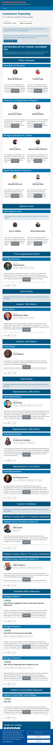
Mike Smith (17, 528)
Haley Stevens (18, 265)
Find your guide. (27, 17)
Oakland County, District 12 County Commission (26, 516)
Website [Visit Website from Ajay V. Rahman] (16, 568)
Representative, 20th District (26, 391)
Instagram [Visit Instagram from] (22, 636)
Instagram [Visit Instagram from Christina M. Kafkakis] (31, 443)
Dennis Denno (15, 149)
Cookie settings (38, 732)
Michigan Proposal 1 (12, 596)
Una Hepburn (18, 354)
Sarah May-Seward (20, 477)
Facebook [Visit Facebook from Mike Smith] (16, 530)
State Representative (12, 396)
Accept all (38, 741)
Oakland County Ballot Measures (26, 690)
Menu (5, 8)
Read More (15, 91)
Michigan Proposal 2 (12, 626)
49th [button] (10, 41)
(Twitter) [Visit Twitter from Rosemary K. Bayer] (31, 318)
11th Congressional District (26, 254)
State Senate (26, 291)
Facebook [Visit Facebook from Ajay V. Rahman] (24, 568)
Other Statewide (26, 60)
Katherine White (15, 114)
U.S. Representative (12, 259)
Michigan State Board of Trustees (18, 135)
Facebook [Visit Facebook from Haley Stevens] (24, 268)
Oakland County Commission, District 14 (21, 559)
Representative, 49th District (26, 429)
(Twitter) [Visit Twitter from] (30, 636)
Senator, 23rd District (26, 341)
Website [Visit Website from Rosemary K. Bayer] (16, 318)
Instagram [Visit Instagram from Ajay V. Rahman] (31, 568)
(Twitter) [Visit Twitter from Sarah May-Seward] (39, 480)
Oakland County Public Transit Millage (20, 695)
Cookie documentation (7, 741)
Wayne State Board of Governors (17, 170)
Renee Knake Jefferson (38, 149)
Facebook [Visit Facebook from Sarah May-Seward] (24, 480)
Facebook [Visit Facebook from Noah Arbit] (24, 405)
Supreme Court (26, 206)
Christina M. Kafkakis (21, 440)
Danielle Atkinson (15, 184)
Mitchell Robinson (15, 79)
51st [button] (15, 41)
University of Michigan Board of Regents (21, 100)
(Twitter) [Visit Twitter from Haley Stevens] (31, 268)
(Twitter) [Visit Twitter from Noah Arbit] (39, 405)
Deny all (38, 737)
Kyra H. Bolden (15, 231)
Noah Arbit (17, 403)
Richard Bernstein (38, 231)
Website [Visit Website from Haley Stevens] (16, 268)
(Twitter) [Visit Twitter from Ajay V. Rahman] (39, 568)
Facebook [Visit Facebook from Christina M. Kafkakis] (24, 443)
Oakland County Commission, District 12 (21, 521)
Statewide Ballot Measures (26, 591)
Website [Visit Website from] (7, 636)
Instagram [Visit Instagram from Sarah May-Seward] (31, 480)
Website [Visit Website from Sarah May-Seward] (16, 480)
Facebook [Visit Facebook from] (14, 636)
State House (26, 378)
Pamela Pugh (38, 79)
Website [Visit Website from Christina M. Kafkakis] (16, 443)
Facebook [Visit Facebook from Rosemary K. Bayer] (24, 318)
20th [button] (6, 41)
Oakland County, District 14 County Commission (26, 554)
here (27, 31)
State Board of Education (14, 65)
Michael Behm (38, 114)
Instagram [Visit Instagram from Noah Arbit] (31, 405)
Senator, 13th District (26, 304)
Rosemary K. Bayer (20, 315)
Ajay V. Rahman (19, 565)
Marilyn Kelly (38, 184)
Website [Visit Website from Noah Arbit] (16, 405)
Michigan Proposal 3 (12, 658)
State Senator (9, 309)
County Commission (26, 503)
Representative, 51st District (26, 466)
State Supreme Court (12, 211)
